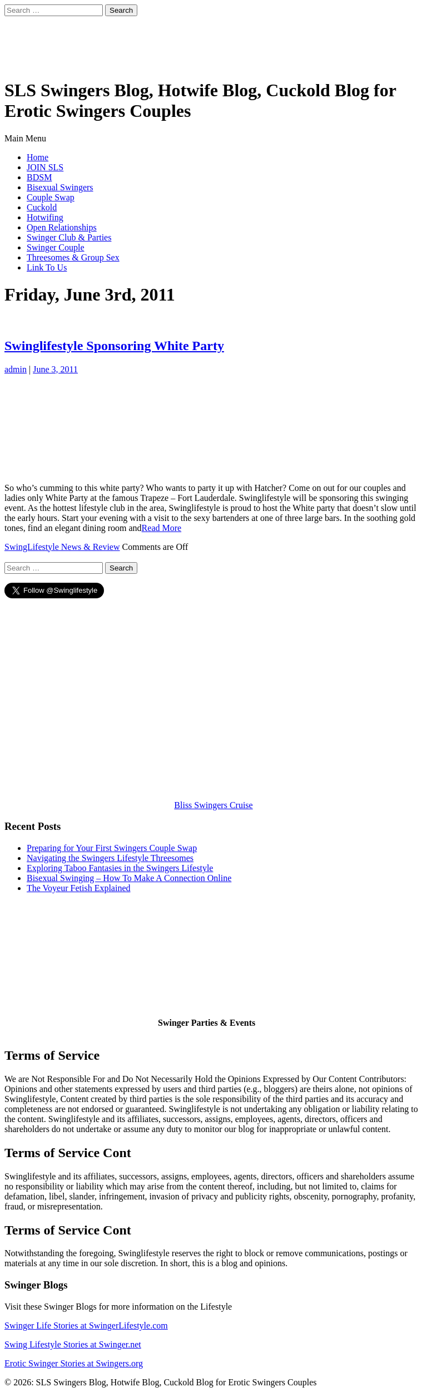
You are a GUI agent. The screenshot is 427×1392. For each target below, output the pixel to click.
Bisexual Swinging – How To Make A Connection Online (129, 878)
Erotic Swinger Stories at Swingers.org (73, 1363)
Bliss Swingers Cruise (213, 805)
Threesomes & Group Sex (73, 257)
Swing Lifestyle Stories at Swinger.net (72, 1344)
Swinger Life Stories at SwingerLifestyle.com (86, 1325)
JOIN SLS (45, 167)
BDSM (39, 177)
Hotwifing (45, 217)
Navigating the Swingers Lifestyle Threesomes (110, 858)
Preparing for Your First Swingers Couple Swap (112, 848)
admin (15, 369)
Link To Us (47, 267)
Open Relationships (62, 227)
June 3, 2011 (55, 369)
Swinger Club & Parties (69, 237)
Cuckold (42, 207)
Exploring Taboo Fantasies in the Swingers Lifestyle (120, 868)
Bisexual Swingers (60, 187)
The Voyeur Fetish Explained (79, 888)
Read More (162, 528)
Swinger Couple (56, 247)
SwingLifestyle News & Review (62, 547)
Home (37, 157)
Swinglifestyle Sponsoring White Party (114, 345)
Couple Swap (51, 197)
